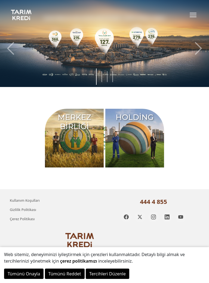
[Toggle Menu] (193, 15)
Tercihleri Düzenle (107, 274)
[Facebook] (126, 217)
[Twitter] (139, 217)
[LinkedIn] (167, 217)
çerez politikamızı (78, 261)
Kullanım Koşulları (25, 200)
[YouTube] (180, 217)
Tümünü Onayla (24, 274)
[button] (197, 48)
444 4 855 (153, 201)
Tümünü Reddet (64, 274)
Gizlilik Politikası (23, 209)
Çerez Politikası (22, 218)
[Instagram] (153, 217)
